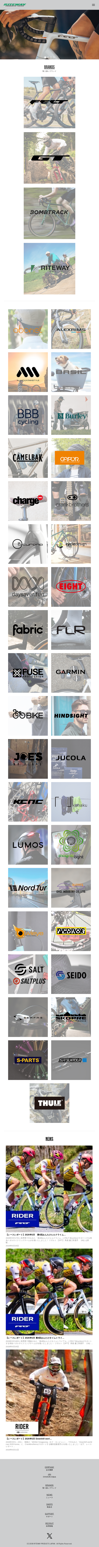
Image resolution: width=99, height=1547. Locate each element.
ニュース (49, 1495)
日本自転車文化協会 (49, 1475)
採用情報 (49, 1524)
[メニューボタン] (94, 4)
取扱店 (49, 1505)
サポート (49, 1515)
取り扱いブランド (49, 1486)
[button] (45, 57)
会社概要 (49, 1468)
